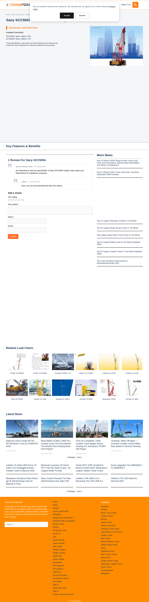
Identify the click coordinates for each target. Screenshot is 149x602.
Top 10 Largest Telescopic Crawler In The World (116, 221)
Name (11, 217)
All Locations (58, 569)
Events (104, 519)
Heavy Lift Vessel (108, 526)
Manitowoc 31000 (109, 399)
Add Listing (57, 546)
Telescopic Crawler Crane (111, 564)
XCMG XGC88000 (17, 373)
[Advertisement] (116, 85)
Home (8, 14)
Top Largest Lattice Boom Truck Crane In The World (118, 235)
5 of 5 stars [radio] (22, 199)
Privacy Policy (58, 524)
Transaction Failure (61, 578)
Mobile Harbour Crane (110, 542)
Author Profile (58, 559)
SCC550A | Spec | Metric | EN (18, 36)
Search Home (58, 540)
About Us (126, 5)
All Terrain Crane (60, 530)
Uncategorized (107, 570)
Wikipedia (57, 514)
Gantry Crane (106, 522)
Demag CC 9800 (132, 399)
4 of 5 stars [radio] (19, 199)
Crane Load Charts (17, 14)
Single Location (59, 553)
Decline (82, 15)
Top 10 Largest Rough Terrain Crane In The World (117, 228)
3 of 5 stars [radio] (16, 199)
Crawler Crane (107, 516)
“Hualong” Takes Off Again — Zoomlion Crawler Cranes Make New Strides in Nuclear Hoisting (125, 443)
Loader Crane (106, 535)
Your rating (12, 197)
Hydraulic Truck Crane (110, 529)
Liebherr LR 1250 (109, 373)
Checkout (57, 572)
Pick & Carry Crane (109, 554)
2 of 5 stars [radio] (12, 199)
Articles (56, 508)
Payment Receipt (60, 575)
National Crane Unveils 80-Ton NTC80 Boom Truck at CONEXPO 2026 (22, 443)
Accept (67, 15)
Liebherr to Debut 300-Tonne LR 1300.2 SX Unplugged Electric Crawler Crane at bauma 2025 (21, 468)
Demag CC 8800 (86, 399)
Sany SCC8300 (17, 399)
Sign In (56, 585)
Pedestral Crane (107, 551)
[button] (135, 5)
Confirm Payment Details (63, 594)
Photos (56, 527)
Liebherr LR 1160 (132, 373)
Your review (13, 204)
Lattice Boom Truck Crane (111, 532)
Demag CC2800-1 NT (63, 373)
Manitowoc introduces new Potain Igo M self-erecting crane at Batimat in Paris (22, 481)
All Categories (58, 566)
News (55, 505)
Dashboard (57, 562)
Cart (54, 537)
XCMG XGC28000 (40, 373)
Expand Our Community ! (63, 518)
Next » (79, 457)
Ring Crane (105, 558)
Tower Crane (106, 567)
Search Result (58, 543)
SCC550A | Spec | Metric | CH (18, 39)
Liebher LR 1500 (40, 399)
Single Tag (57, 556)
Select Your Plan (59, 588)
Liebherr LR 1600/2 (86, 373)
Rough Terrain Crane (109, 561)
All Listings (57, 582)
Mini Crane (105, 538)
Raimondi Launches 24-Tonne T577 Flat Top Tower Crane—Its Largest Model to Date (55, 468)
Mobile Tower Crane (109, 545)
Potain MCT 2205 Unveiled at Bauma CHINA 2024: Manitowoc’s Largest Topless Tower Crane (91, 468)
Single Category (59, 550)
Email (11, 226)
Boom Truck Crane (108, 513)
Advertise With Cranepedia (64, 521)
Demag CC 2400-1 (63, 399)
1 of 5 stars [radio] (9, 199)
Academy (105, 506)
